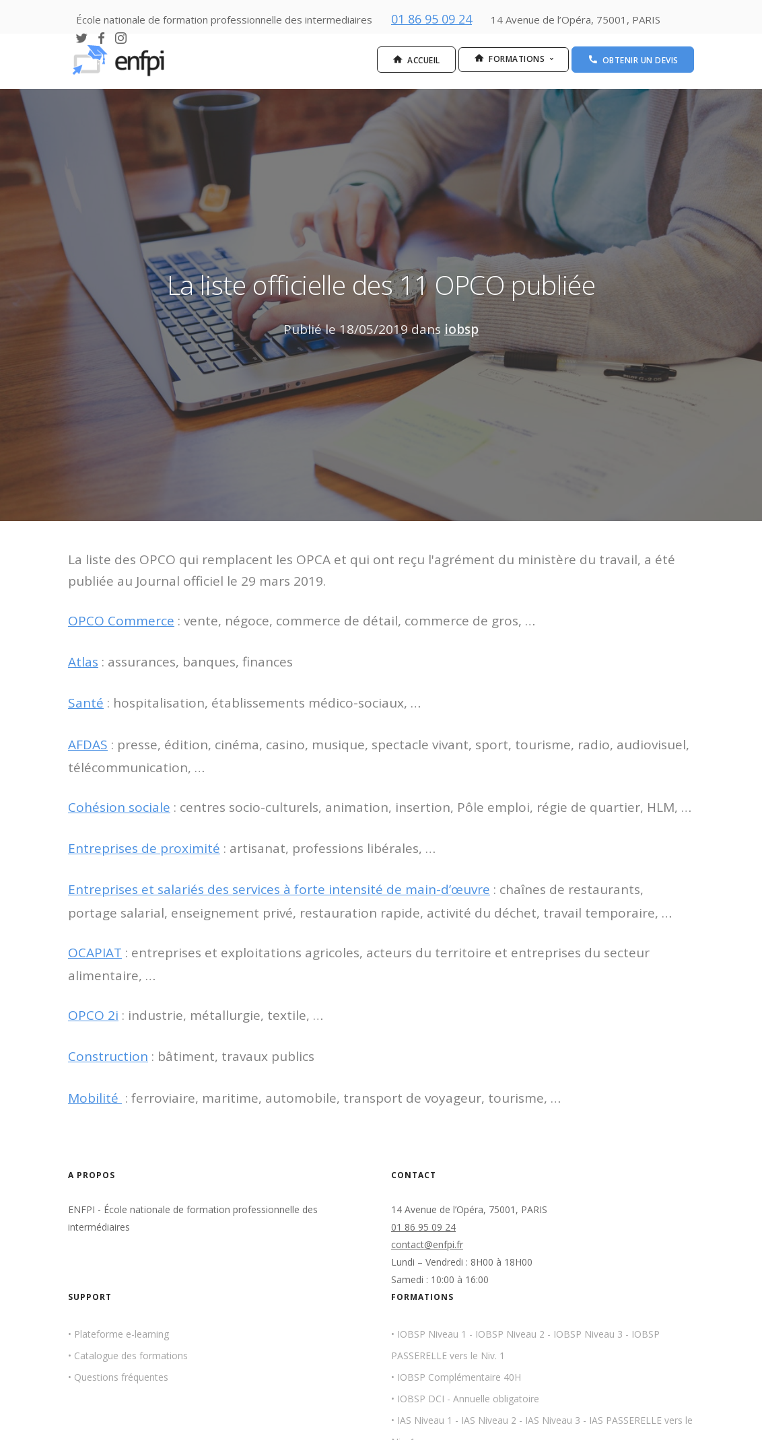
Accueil (416, 60)
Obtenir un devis (633, 60)
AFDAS (88, 744)
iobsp (461, 329)
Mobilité (95, 1098)
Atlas (83, 662)
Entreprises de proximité (144, 848)
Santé (86, 703)
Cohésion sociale (119, 807)
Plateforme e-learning (121, 1334)
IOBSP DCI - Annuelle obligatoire (468, 1399)
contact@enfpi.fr (427, 1244)
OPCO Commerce (121, 620)
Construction (108, 1056)
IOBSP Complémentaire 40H (459, 1377)
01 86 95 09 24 (431, 19)
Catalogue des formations (131, 1355)
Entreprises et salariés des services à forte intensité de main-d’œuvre (279, 889)
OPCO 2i (93, 1015)
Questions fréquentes (121, 1377)
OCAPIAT (95, 952)
